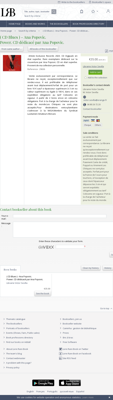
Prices (66, 335)
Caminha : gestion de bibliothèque (79, 331)
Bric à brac (68, 340)
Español (80, 394)
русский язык (67, 394)
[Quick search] (39, 11)
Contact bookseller (92, 108)
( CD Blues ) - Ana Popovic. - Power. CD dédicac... (66, 30)
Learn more (88, 397)
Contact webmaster (13, 361)
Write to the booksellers (71, 2)
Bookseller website (70, 326)
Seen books (10, 272)
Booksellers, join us (70, 322)
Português (52, 394)
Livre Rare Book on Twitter (73, 352)
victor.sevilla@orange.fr (95, 100)
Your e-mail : (4, 217)
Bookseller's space (100, 2)
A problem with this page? (16, 365)
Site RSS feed (67, 361)
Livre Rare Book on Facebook (75, 356)
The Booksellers (59, 23)
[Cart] (81, 11)
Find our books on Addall (16, 345)
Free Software (70, 345)
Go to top (106, 311)
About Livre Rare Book (17, 351)
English (30, 394)
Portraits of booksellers (18, 331)
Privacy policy (10, 370)
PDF (109, 51)
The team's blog (12, 356)
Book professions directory (88, 23)
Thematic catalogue (13, 322)
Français (40, 394)
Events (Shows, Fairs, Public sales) (20, 335)
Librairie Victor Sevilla (93, 66)
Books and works (35, 23)
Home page (15, 23)
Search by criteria (32, 16)
